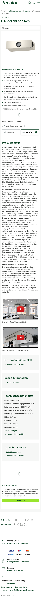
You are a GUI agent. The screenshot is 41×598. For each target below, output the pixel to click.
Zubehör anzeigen (13, 452)
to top (2, 529)
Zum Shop (20, 501)
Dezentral (5, 18)
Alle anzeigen (11, 431)
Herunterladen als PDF (15, 365)
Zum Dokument (13, 382)
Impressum (6, 587)
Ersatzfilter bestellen (10, 485)
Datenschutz (21, 587)
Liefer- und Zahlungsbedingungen (19, 590)
